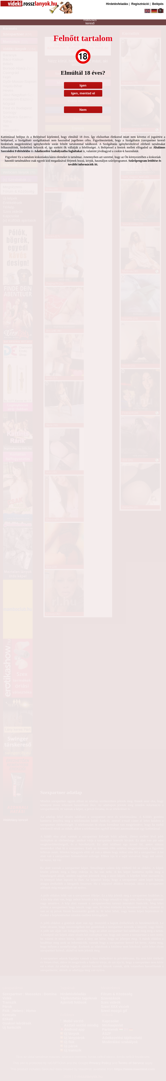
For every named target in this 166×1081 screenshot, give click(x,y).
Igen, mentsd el (83, 93)
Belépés (158, 4)
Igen (83, 85)
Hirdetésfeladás (117, 4)
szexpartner (90, 13)
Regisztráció (140, 4)
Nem (83, 110)
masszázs (90, 20)
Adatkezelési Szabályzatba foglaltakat (58, 151)
